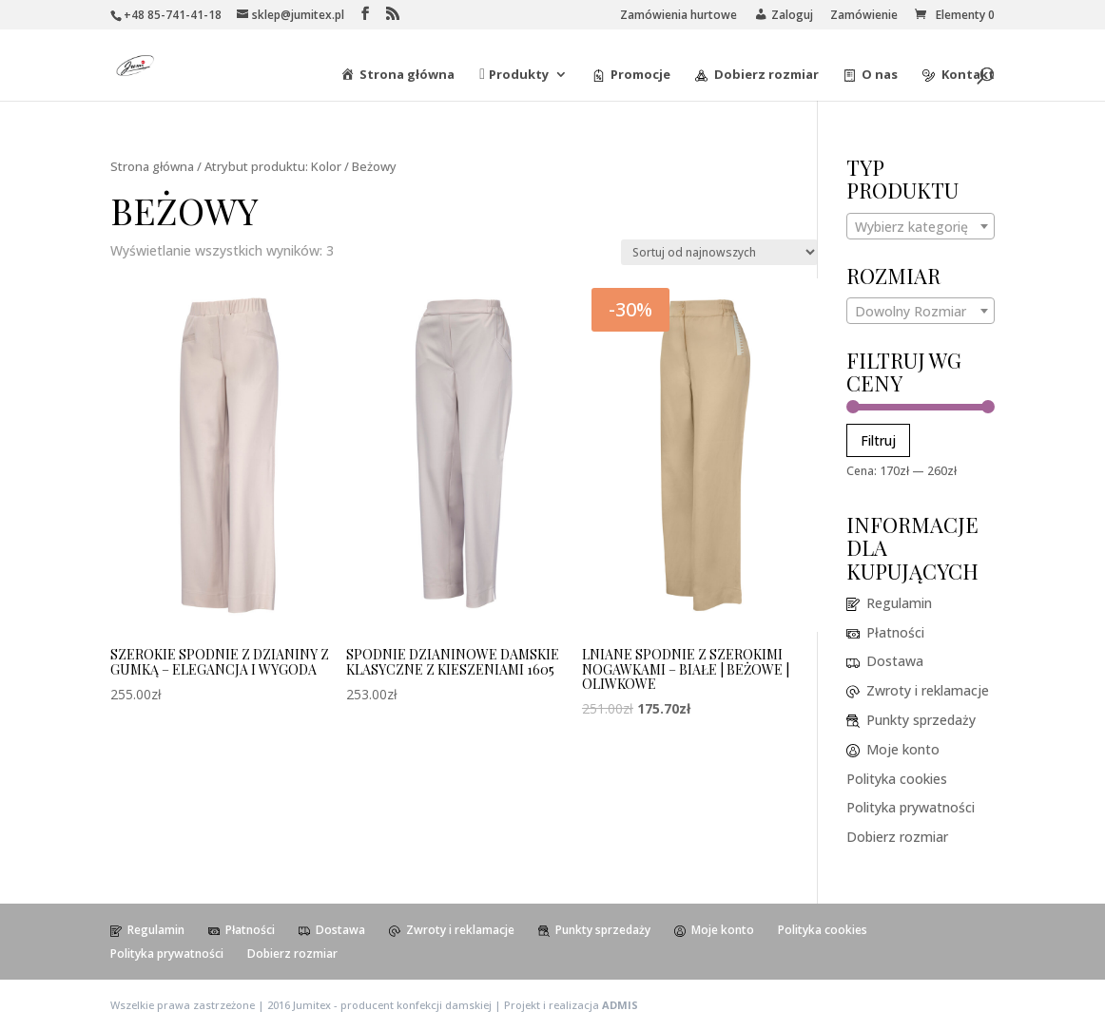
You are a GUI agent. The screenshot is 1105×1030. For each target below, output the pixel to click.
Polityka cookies (896, 779)
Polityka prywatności (910, 807)
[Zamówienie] (719, 252)
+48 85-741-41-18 (173, 15)
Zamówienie (864, 16)
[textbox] (920, 227)
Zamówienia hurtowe (678, 16)
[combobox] (920, 226)
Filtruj (878, 440)
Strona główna (152, 166)
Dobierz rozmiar (897, 837)
